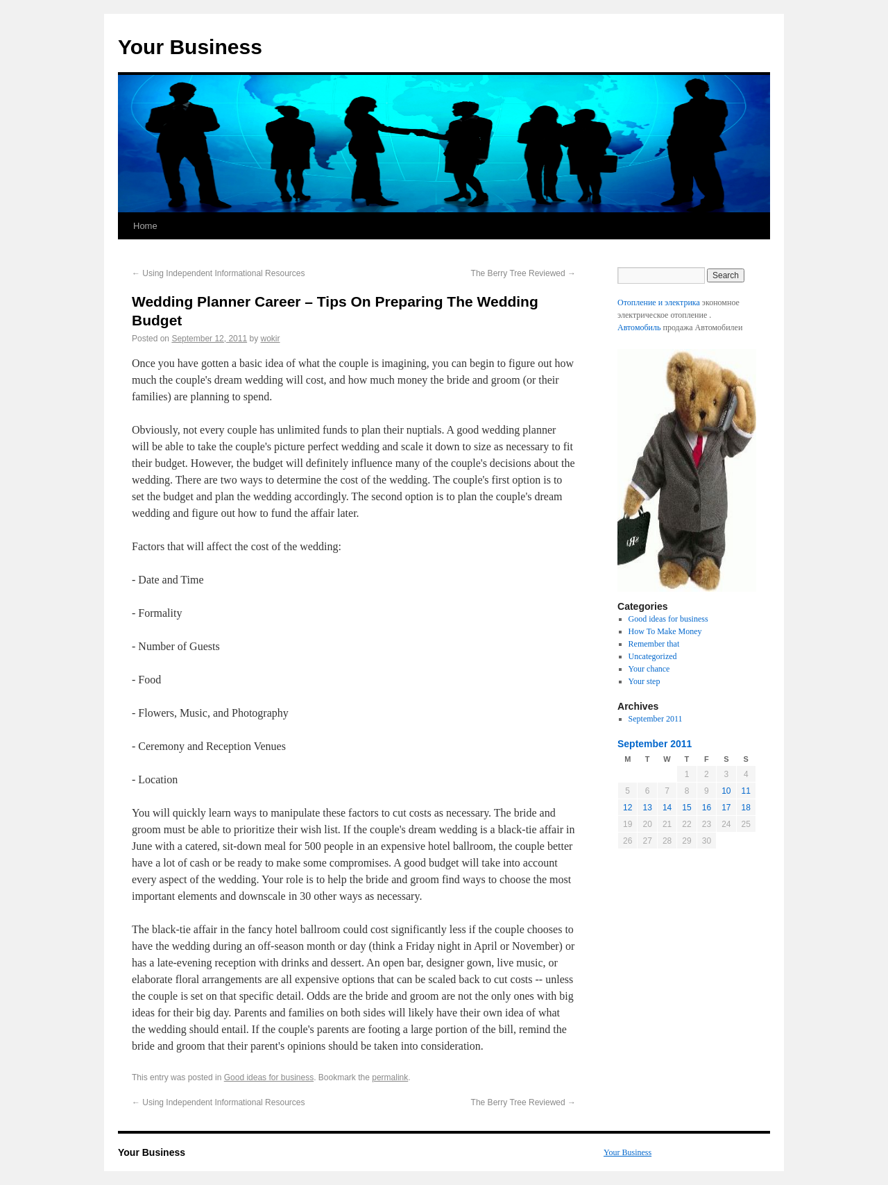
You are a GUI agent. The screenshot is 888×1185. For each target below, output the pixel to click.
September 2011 (656, 719)
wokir (270, 338)
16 (706, 807)
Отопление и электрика (658, 302)
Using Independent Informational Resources (218, 273)
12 (627, 807)
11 (746, 791)
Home (145, 226)
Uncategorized (653, 656)
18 (746, 807)
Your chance (649, 669)
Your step (644, 681)
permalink (390, 1077)
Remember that (654, 644)
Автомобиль (638, 327)
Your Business (190, 46)
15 (686, 807)
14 (667, 807)
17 (726, 807)
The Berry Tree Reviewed (523, 273)
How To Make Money (665, 631)
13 (646, 807)
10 (726, 791)
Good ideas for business (269, 1077)
